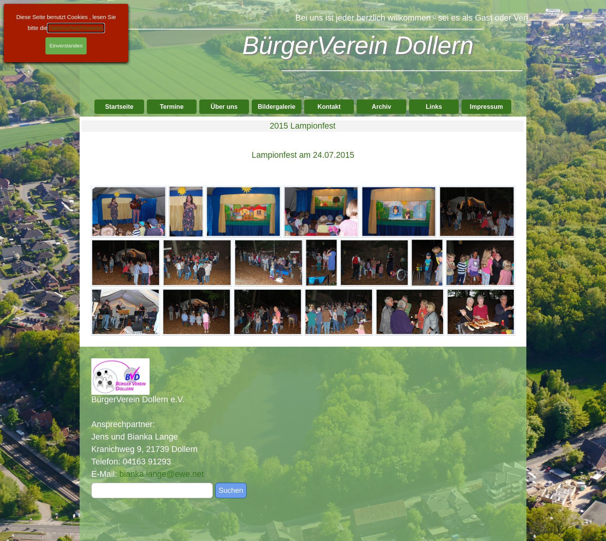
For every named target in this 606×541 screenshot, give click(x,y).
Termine (171, 106)
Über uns (224, 106)
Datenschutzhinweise (76, 28)
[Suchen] (152, 490)
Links (434, 106)
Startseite (119, 106)
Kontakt (329, 106)
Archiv (381, 106)
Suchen (231, 490)
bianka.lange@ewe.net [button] (161, 474)
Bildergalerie (277, 106)
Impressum (486, 106)
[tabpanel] (303, 155)
